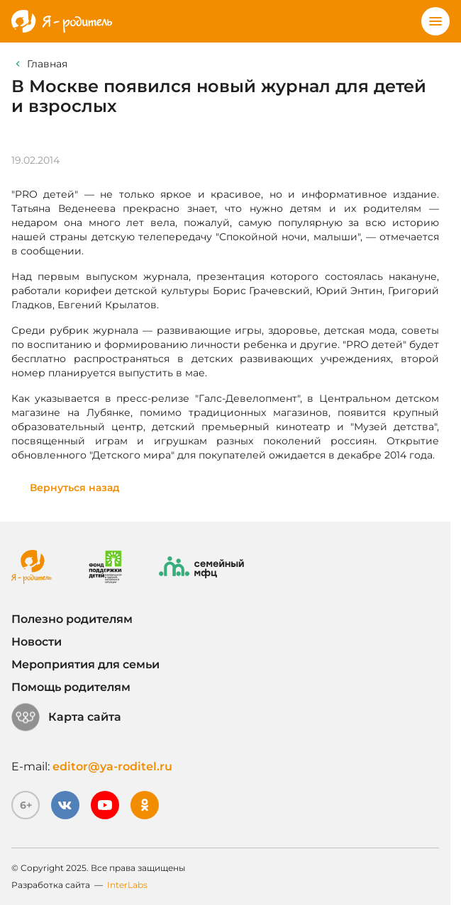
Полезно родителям (72, 619)
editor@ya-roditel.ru (112, 766)
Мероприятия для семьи (85, 664)
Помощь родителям (70, 687)
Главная (47, 63)
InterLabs (127, 884)
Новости (36, 641)
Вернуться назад (75, 487)
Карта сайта (66, 717)
